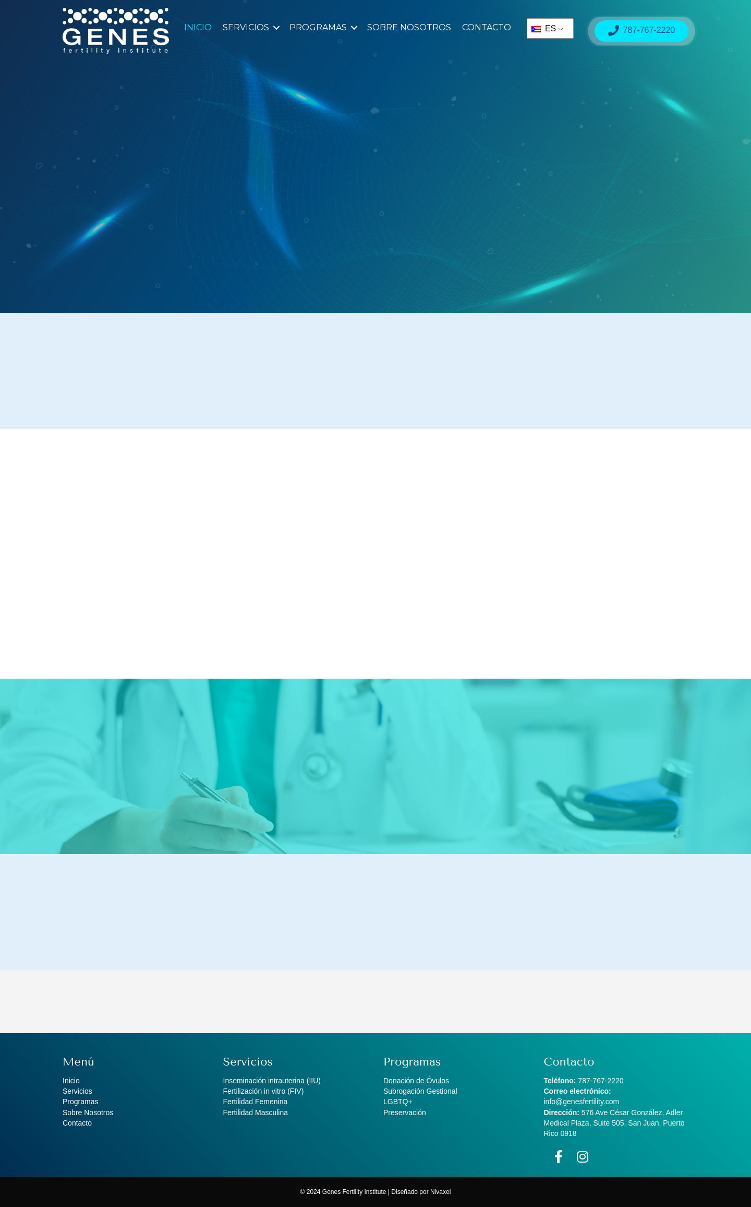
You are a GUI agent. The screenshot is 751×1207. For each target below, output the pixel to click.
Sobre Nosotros (409, 27)
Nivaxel (440, 1192)
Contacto (486, 27)
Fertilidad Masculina (255, 1112)
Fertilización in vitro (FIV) (263, 1091)
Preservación (404, 1112)
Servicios (246, 27)
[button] (276, 27)
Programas (318, 27)
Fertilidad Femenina (255, 1101)
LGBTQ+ (398, 1101)
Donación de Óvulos (416, 1080)
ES (543, 28)
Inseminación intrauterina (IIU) (272, 1080)
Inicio (198, 27)
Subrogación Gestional (420, 1091)
